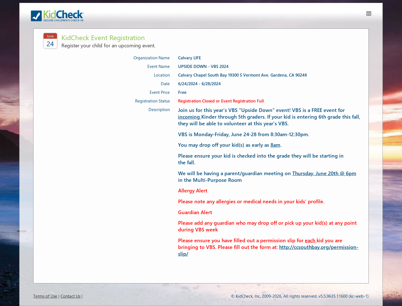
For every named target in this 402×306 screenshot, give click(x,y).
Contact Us (70, 296)
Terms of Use (45, 296)
